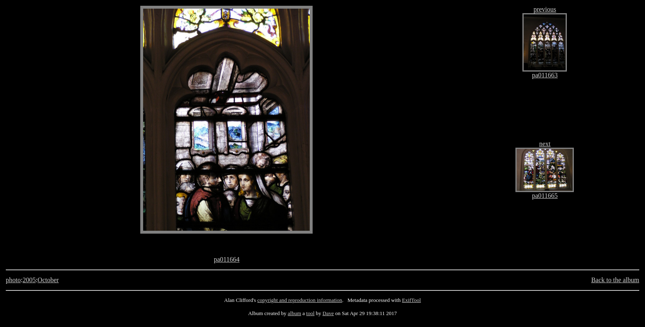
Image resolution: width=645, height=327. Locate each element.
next (545, 143)
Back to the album (615, 279)
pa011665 (545, 195)
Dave (328, 313)
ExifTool (411, 300)
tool (310, 313)
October (48, 279)
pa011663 (545, 75)
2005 (29, 279)
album (295, 313)
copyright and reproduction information (300, 300)
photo (13, 279)
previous (545, 9)
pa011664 (227, 259)
